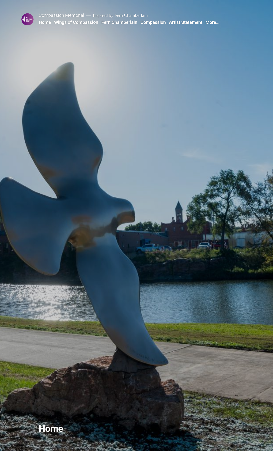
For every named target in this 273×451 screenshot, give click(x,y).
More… (213, 22)
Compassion (153, 22)
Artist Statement (185, 22)
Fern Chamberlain (119, 22)
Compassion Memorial (61, 15)
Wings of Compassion (76, 22)
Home (45, 22)
